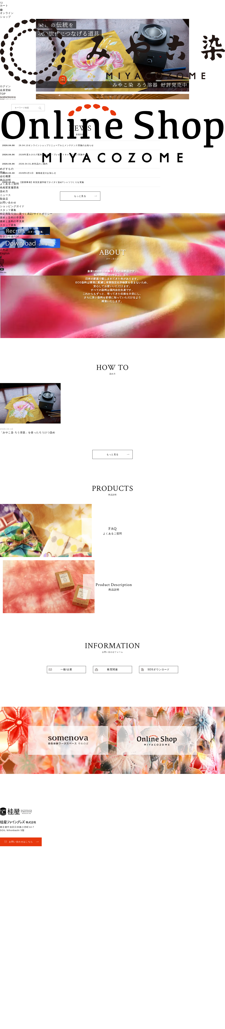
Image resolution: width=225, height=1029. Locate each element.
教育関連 (112, 669)
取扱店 (4, 198)
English (5, 253)
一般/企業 (66, 669)
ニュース (5, 195)
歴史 (2, 172)
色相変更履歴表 (9, 187)
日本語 (4, 249)
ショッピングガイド (12, 206)
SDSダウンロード (159, 669)
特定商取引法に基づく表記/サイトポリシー (26, 213)
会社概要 (5, 176)
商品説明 (5, 180)
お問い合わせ (8, 202)
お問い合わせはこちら (21, 841)
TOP (3, 93)
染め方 (4, 191)
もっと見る (113, 454)
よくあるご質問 (9, 183)
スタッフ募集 (8, 210)
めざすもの (7, 168)
